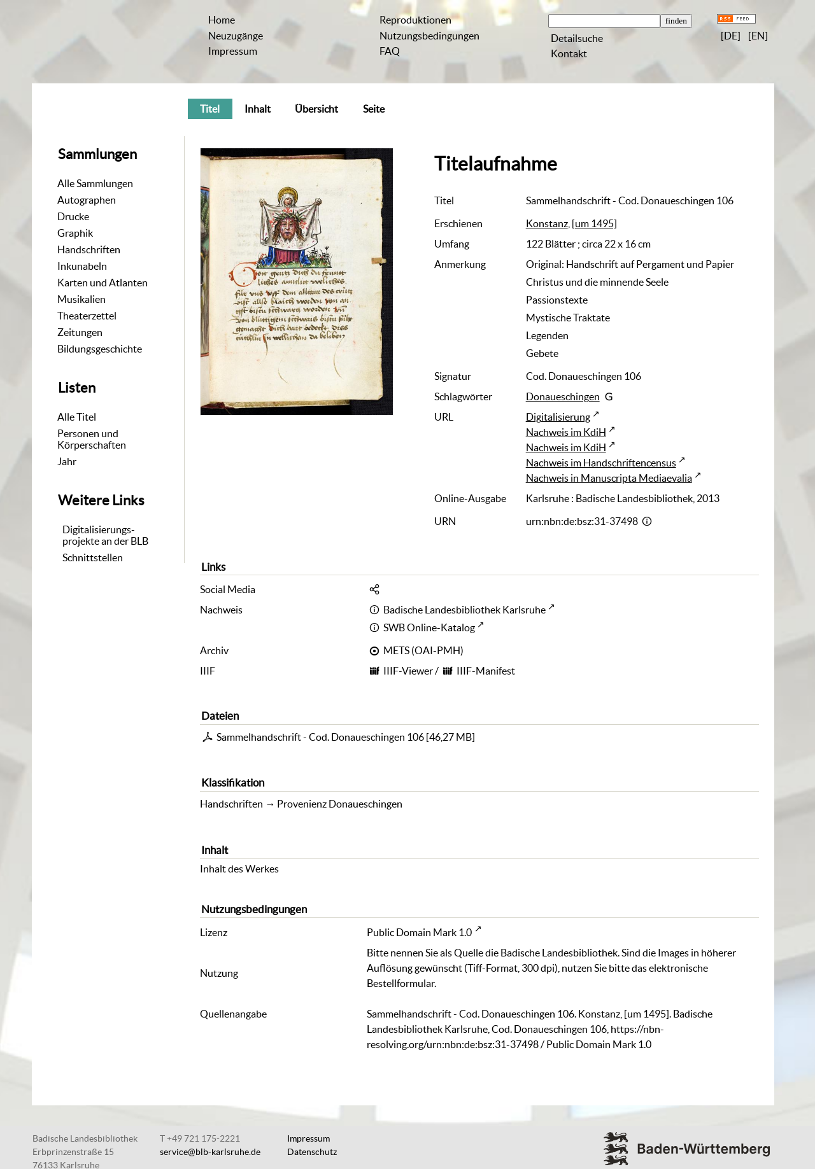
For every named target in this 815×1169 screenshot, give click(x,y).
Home (221, 19)
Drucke (73, 216)
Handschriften (88, 249)
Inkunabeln (82, 266)
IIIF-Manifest (486, 670)
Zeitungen (80, 332)
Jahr (66, 461)
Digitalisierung (558, 417)
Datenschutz (312, 1152)
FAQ (389, 51)
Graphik (75, 233)
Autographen (86, 200)
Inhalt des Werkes (239, 868)
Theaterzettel (87, 315)
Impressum (232, 51)
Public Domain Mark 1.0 (419, 932)
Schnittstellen (92, 557)
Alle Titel (76, 417)
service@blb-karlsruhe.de (210, 1152)
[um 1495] (594, 223)
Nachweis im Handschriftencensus (601, 462)
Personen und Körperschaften (91, 439)
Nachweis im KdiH (566, 432)
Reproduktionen (415, 19)
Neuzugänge (235, 35)
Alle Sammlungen (95, 183)
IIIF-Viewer (408, 670)
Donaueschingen (563, 396)
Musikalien (81, 299)
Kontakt (569, 53)
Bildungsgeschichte (99, 348)
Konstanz (547, 223)
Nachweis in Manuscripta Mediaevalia (609, 478)
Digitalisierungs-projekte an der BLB (105, 535)
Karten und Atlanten (102, 282)
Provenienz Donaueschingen (339, 803)
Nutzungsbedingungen (429, 35)
